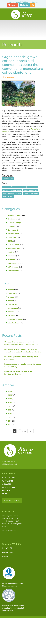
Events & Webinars (21, 2)
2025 (10, 395)
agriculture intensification (12, 193)
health (10, 301)
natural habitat (16, 190)
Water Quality (13, 270)
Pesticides (12, 256)
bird (23, 187)
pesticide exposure (15, 319)
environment (13, 308)
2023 (10, 402)
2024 (10, 399)
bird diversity (7, 197)
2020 (10, 413)
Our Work (6, 484)
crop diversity (32, 187)
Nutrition (11, 252)
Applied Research (15, 215)
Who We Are (7, 481)
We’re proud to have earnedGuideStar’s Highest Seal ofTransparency (13, 608)
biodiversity (15, 187)
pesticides (12, 293)
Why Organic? (8, 478)
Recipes (5, 493)
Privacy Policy (7, 552)
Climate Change (14, 222)
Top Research (8, 179)
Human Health (13, 245)
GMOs (10, 241)
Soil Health (12, 259)
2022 (10, 406)
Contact (34, 2)
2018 (9, 421)
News (10, 2)
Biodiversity (12, 219)
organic (11, 297)
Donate (12, 5)
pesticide (11, 312)
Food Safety (13, 237)
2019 (9, 417)
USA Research (13, 267)
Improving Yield (14, 248)
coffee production (30, 190)
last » (30, 431)
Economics (12, 226)
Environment (13, 230)
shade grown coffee (31, 193)
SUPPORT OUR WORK (12, 500)
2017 (9, 425)
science (6, 187)
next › (23, 431)
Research (6, 490)
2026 (10, 391)
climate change (14, 323)
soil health (12, 315)
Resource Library (9, 487)
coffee (5, 190)
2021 (9, 410)
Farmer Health (13, 234)
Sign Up (24, 5)
